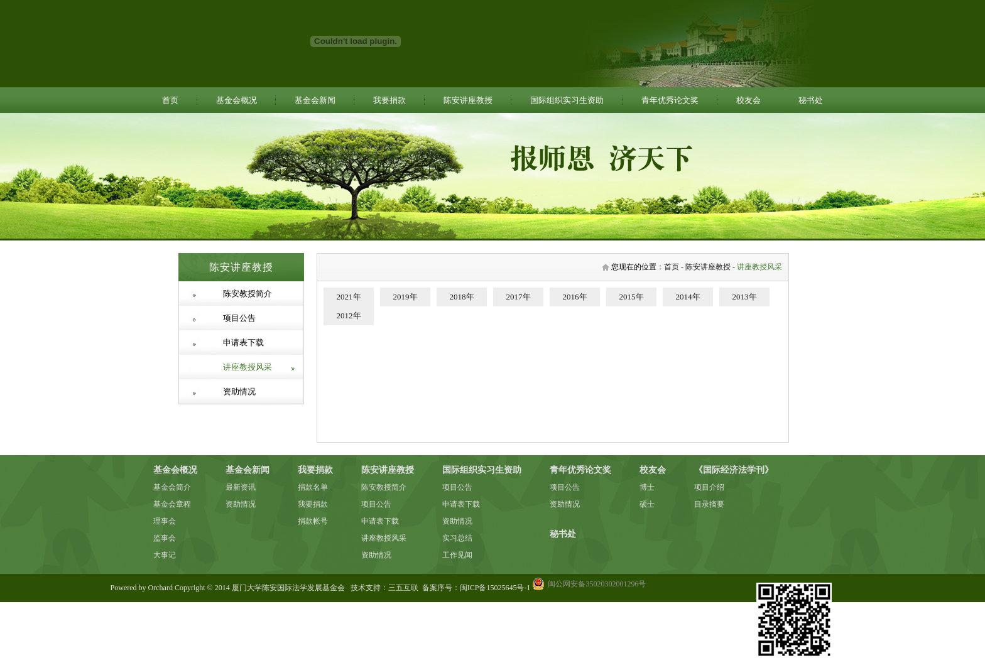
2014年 (688, 296)
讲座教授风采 (247, 367)
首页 (170, 100)
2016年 (575, 296)
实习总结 (457, 538)
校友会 (748, 100)
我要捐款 (389, 100)
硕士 (647, 504)
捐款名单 (313, 487)
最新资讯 (241, 487)
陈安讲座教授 (468, 100)
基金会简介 (172, 487)
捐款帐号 (313, 521)
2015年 (631, 296)
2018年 (462, 296)
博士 (647, 487)
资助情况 (239, 391)
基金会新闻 (315, 100)
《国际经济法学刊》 (733, 470)
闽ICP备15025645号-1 (495, 587)
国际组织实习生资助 (567, 100)
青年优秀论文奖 (670, 100)
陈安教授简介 (247, 293)
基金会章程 (172, 504)
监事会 (164, 538)
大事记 (164, 555)
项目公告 (239, 318)
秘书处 (810, 100)
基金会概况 (236, 100)
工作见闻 (457, 555)
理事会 (164, 521)
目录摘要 (709, 504)
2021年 (349, 296)
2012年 (349, 315)
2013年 (744, 296)
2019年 (405, 296)
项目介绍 (709, 487)
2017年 (518, 296)
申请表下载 (243, 342)
